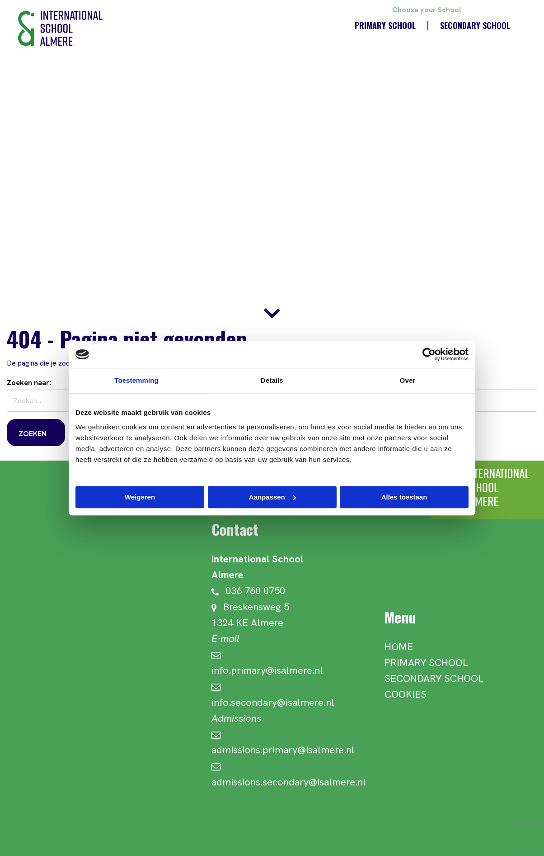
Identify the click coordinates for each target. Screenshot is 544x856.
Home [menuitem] (399, 646)
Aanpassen (272, 497)
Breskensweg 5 (250, 606)
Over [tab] (408, 380)
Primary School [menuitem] (385, 25)
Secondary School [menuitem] (475, 25)
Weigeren (140, 497)
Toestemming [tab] (136, 380)
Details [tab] (272, 380)
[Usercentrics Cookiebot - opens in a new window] (429, 354)
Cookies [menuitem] (406, 694)
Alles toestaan (404, 497)
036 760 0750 (248, 590)
